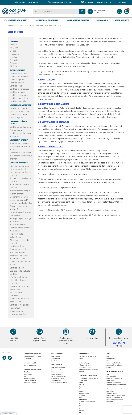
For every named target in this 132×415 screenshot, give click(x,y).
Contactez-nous (110, 359)
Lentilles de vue (17, 82)
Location (81, 391)
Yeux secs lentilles (18, 224)
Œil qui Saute (15, 237)
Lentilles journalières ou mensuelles (20, 229)
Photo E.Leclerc (83, 404)
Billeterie (81, 406)
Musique (81, 410)
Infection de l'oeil (17, 234)
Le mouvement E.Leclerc (58, 370)
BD (79, 408)
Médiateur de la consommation (115, 361)
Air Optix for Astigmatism (53, 104)
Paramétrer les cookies (8, 414)
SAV (25, 376)
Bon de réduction (56, 361)
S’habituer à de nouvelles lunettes (18, 312)
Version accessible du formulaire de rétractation (116, 386)
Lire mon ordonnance (85, 361)
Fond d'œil (15, 308)
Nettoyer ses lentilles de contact (20, 173)
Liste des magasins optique (59, 383)
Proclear (13, 57)
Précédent (12, 26)
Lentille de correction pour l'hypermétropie (19, 110)
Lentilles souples (17, 86)
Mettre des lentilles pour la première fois (20, 192)
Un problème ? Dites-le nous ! (114, 378)
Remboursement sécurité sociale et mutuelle (88, 370)
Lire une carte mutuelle (20, 271)
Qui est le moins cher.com (58, 376)
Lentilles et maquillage (19, 305)
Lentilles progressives (19, 89)
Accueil (21, 26)
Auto (80, 412)
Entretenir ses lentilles (85, 367)
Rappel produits (110, 380)
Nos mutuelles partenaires (16, 294)
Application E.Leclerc (30, 383)
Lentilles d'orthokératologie (18, 275)
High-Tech (81, 385)
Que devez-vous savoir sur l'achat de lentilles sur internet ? (21, 155)
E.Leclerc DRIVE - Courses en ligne (88, 378)
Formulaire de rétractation (113, 383)
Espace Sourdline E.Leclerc (113, 363)
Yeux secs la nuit (17, 221)
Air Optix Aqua (46, 79)
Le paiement (27, 359)
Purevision (14, 60)
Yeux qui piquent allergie (20, 218)
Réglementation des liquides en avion (19, 257)
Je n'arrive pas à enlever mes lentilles (20, 214)
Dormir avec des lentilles (21, 203)
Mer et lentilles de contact (18, 281)
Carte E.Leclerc (55, 357)
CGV (107, 374)
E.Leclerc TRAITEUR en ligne (87, 402)
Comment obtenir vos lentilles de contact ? (19, 198)
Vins (80, 389)
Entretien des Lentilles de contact (21, 186)
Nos (15, 20)
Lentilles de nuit (17, 268)
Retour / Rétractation (30, 365)
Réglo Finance (28, 374)
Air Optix (15, 32)
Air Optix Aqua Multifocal (53, 122)
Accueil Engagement (29, 378)
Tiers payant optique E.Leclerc (32, 357)
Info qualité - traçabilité (30, 363)
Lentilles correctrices (19, 76)
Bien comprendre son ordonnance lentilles (19, 167)
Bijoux (80, 397)
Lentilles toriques (17, 92)
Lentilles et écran (17, 246)
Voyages (81, 387)
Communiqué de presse (57, 378)
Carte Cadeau (27, 372)
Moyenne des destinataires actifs (115, 395)
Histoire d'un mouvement (58, 368)
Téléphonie (82, 395)
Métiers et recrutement (57, 372)
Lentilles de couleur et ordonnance (20, 300)
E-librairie (81, 383)
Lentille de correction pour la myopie (19, 116)
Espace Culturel (83, 380)
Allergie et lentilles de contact (19, 241)
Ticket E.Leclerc (55, 359)
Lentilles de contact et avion (20, 263)
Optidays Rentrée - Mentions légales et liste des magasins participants (114, 400)
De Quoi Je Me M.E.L (57, 374)
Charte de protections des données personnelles (116, 390)
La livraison (27, 361)
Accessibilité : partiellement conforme (114, 366)
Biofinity (13, 66)
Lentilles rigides (17, 79)
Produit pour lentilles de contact (20, 180)
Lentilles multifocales (19, 95)
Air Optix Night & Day (50, 146)
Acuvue (13, 44)
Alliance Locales (56, 380)
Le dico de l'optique (84, 363)
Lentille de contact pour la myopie (20, 134)
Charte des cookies (111, 393)
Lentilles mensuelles (18, 101)
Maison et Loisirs (84, 393)
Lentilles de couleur (18, 73)
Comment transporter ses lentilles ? (19, 288)
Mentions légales (111, 376)
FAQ (107, 357)
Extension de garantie (30, 380)
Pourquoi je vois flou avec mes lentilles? (19, 251)
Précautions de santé (84, 365)
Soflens (13, 63)
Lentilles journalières (19, 98)
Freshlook (14, 54)
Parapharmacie (83, 399)
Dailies (13, 51)
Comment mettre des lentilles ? (19, 207)
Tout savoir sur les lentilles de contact (40, 26)
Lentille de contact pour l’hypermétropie (20, 128)
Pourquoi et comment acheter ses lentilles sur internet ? (20, 146)
